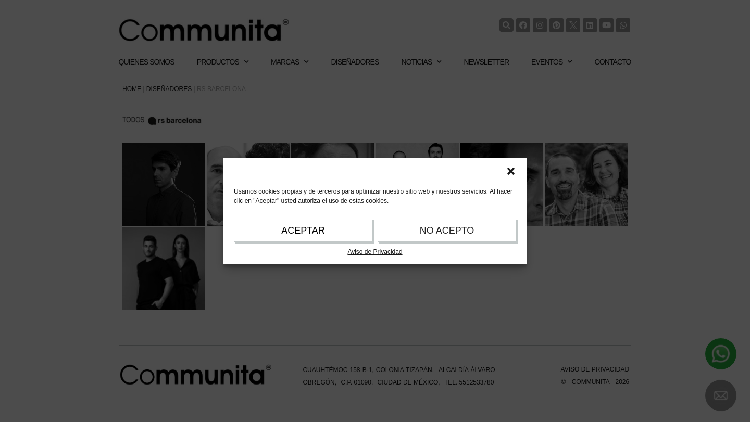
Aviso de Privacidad (374, 251)
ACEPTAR (303, 230)
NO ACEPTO (447, 230)
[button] (511, 171)
